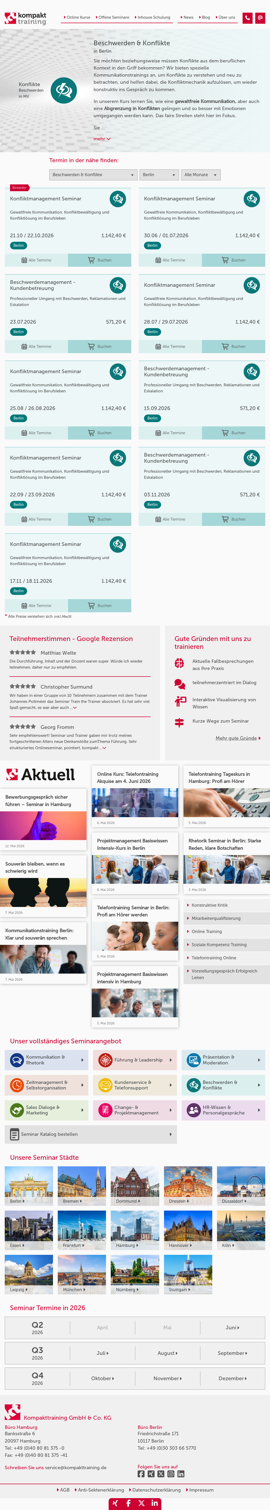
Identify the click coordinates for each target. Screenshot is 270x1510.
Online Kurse (77, 17)
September (232, 1353)
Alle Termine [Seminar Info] (36, 260)
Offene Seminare (112, 17)
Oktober (102, 1378)
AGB (63, 1490)
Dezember (233, 1378)
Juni (232, 1327)
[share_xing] (115, 1504)
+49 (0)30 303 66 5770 (171, 1448)
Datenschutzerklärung (155, 1490)
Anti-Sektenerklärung (99, 1490)
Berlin (18, 245)
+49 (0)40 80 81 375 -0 (39, 1448)
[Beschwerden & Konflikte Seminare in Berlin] (248, 18)
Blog (204, 17)
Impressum (200, 1490)
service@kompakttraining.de (76, 1467)
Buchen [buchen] (99, 260)
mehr (102, 139)
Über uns (225, 17)
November (167, 1378)
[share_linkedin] (154, 1504)
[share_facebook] (128, 1504)
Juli (102, 1353)
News (187, 17)
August (167, 1353)
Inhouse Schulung (152, 17)
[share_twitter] (141, 1504)
